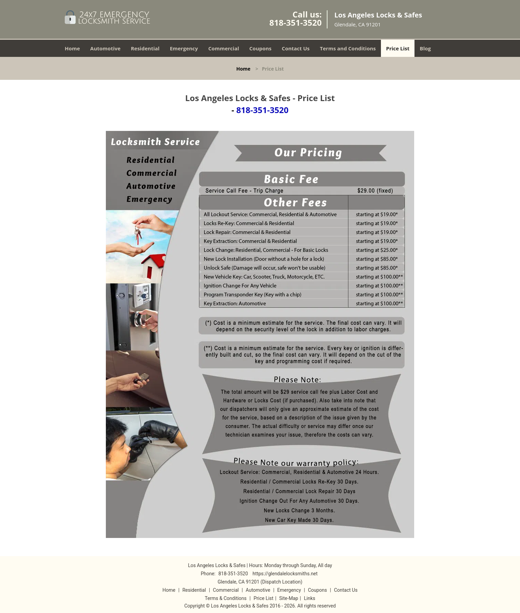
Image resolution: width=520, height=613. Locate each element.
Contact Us (296, 48)
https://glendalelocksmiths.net (285, 573)
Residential (145, 48)
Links (309, 598)
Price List (397, 48)
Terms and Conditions (348, 48)
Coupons (260, 48)
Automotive (105, 48)
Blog (425, 48)
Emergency (184, 48)
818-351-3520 (295, 22)
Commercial (223, 48)
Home (72, 48)
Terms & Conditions (226, 598)
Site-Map (288, 598)
